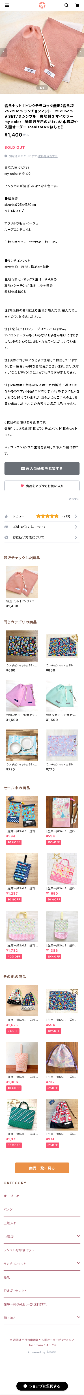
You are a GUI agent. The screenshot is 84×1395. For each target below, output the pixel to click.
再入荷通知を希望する (42, 468)
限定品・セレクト (15, 1291)
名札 (7, 1277)
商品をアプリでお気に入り (42, 486)
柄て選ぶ (10, 1318)
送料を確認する (48, 156)
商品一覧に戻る (42, 1168)
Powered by (42, 1352)
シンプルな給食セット (19, 1250)
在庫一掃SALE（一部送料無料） (26, 1304)
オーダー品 (12, 1196)
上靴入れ (10, 1223)
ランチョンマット (15, 1264)
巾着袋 (8, 1236)
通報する (74, 499)
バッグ (8, 1209)
